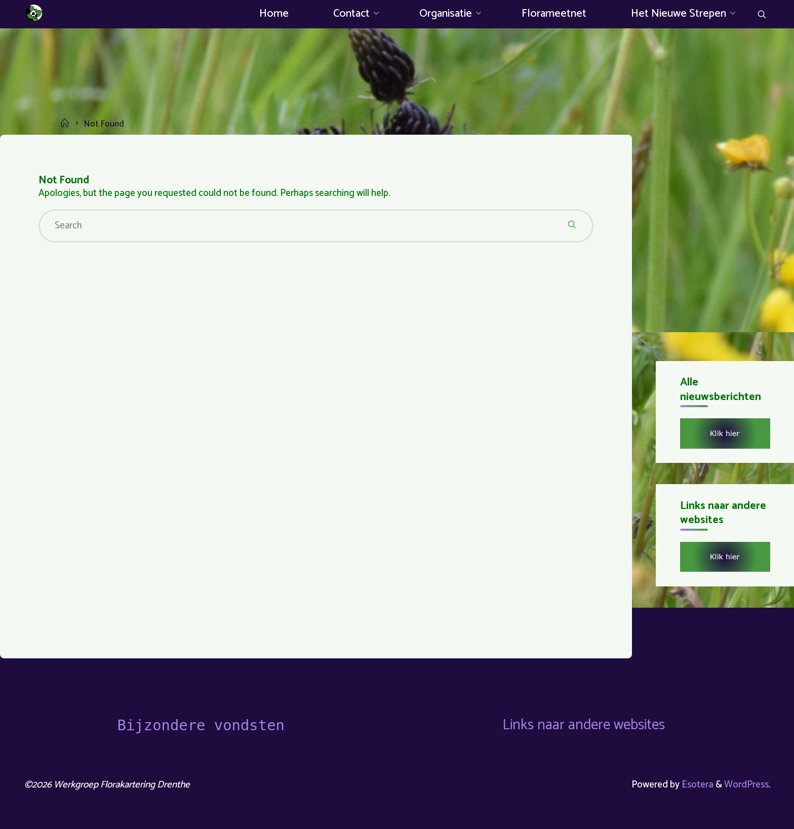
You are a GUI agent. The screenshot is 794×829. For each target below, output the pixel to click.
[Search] (762, 15)
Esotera (696, 785)
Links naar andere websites (583, 725)
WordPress (746, 785)
